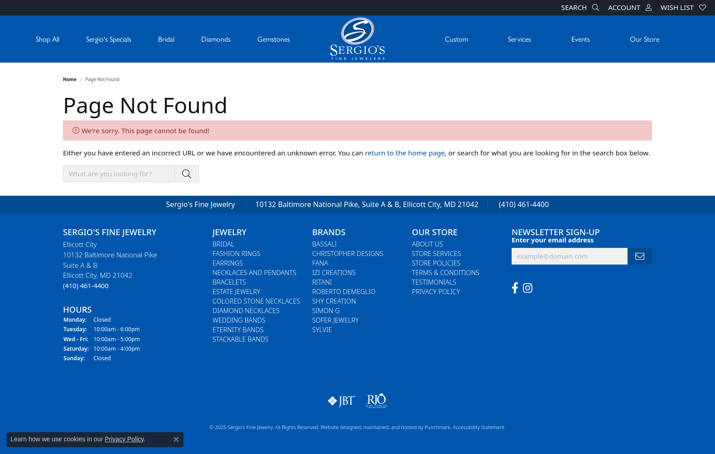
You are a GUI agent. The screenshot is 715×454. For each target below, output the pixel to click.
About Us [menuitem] (427, 244)
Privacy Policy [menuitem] (436, 291)
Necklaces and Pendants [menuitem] (254, 272)
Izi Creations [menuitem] (334, 272)
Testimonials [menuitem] (434, 282)
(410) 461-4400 (524, 204)
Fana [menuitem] (320, 263)
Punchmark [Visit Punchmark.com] (437, 427)
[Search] (580, 7)
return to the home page (405, 152)
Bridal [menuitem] (223, 244)
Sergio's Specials (108, 39)
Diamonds (216, 39)
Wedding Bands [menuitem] (239, 320)
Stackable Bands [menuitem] (241, 339)
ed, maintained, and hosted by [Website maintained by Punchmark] (390, 427)
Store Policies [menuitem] (436, 263)
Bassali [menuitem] (324, 244)
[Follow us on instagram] (527, 288)
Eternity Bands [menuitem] (238, 329)
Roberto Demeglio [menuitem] (343, 291)
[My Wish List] (683, 7)
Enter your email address (553, 239)
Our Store (644, 39)
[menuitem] (341, 401)
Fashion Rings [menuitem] (237, 253)
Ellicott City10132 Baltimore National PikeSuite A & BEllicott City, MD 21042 (110, 265)
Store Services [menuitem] (436, 253)
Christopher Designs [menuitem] (347, 253)
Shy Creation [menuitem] (334, 301)
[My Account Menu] (630, 7)
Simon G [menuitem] (326, 310)
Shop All (47, 39)
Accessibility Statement (478, 427)
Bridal (166, 39)
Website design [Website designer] (338, 427)
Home (70, 79)
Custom (456, 39)
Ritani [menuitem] (322, 282)
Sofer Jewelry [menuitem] (335, 320)
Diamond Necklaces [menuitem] (246, 310)
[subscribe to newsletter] (640, 256)
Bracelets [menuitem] (229, 282)
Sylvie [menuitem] (322, 329)
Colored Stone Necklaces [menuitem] (256, 301)
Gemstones (273, 39)
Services (519, 39)
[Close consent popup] (176, 439)
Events (580, 39)
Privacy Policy (124, 439)
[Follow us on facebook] (515, 288)
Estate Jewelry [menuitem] (237, 291)
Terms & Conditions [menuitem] (445, 272)
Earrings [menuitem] (228, 263)
